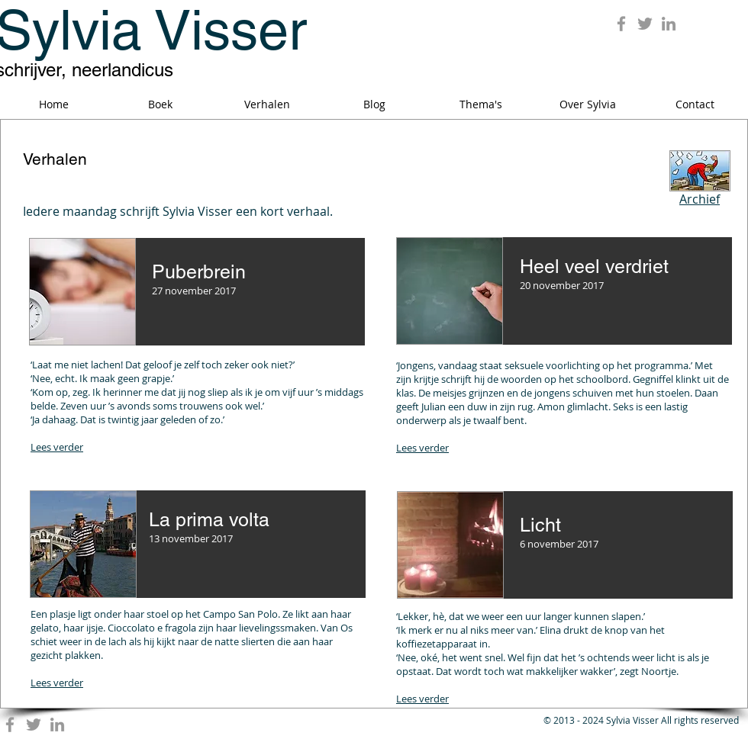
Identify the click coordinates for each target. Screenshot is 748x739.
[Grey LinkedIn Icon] (669, 24)
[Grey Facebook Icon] (621, 24)
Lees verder (57, 447)
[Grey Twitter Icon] (645, 24)
